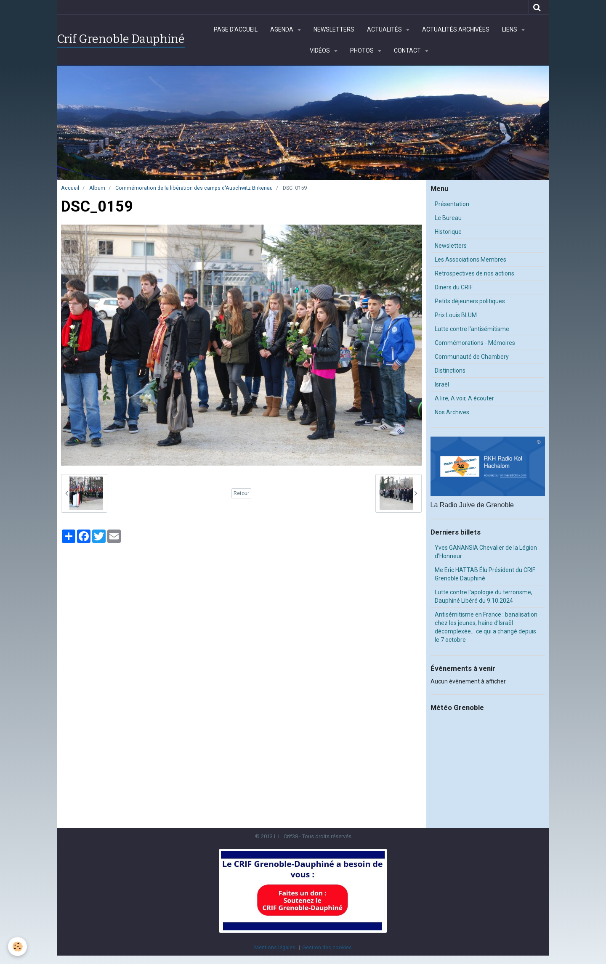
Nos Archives (452, 412)
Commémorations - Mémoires (475, 342)
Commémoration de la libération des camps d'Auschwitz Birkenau (194, 188)
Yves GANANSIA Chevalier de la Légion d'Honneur (486, 551)
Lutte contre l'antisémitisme (472, 329)
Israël (442, 384)
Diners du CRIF (454, 287)
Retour (241, 493)
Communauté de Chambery (472, 356)
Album (97, 188)
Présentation (452, 204)
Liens (510, 29)
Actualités (385, 29)
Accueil (70, 188)
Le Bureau (448, 218)
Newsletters (334, 29)
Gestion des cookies (327, 947)
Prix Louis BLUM (456, 315)
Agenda (282, 29)
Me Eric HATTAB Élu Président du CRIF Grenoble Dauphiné (485, 574)
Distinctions (450, 370)
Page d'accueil (236, 29)
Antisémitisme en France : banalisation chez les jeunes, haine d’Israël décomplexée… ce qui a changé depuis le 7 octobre (486, 627)
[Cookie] (17, 946)
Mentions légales (274, 947)
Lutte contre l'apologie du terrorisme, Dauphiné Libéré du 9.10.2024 (483, 596)
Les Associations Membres (470, 259)
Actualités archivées (455, 29)
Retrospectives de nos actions (474, 273)
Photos (362, 50)
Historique (448, 231)
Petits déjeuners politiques (470, 301)
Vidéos (320, 50)
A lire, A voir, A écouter (464, 398)
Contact (408, 50)
